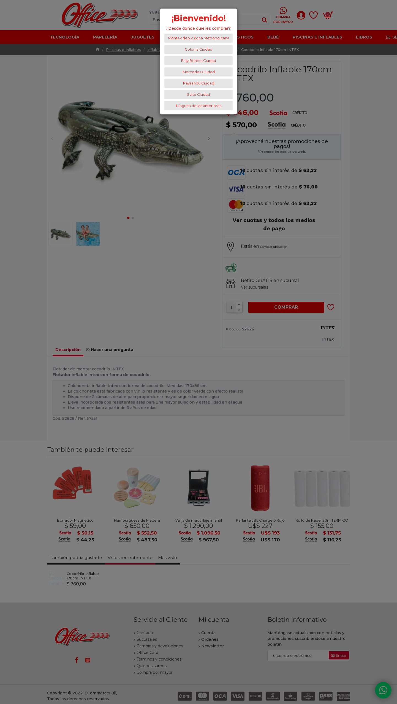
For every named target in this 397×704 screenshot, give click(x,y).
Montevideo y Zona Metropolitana (198, 38)
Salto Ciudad (198, 94)
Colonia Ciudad (198, 49)
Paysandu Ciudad (198, 83)
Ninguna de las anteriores (198, 105)
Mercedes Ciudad (199, 72)
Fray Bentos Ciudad (198, 60)
